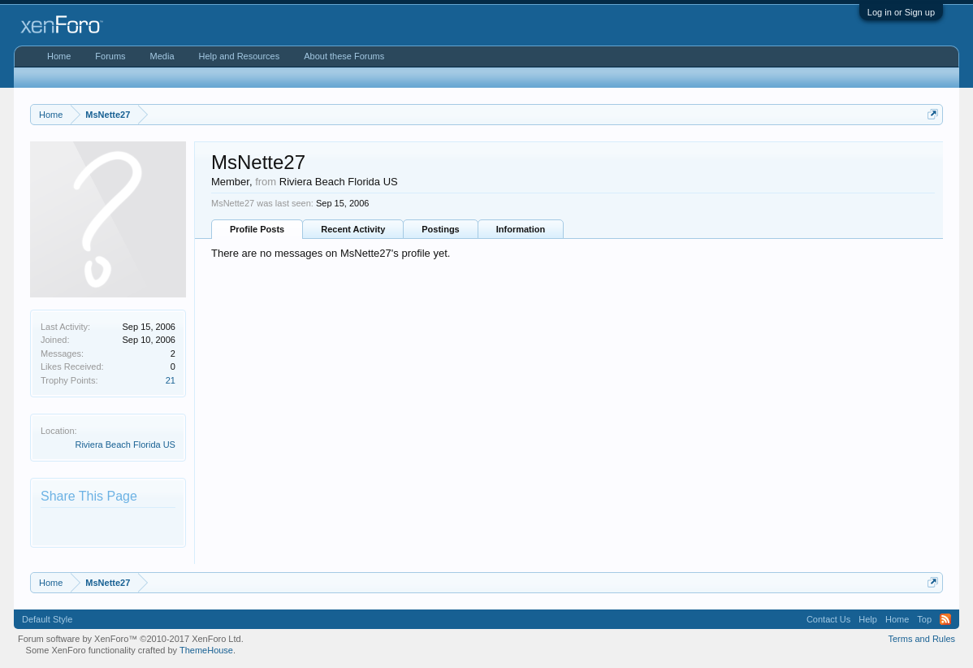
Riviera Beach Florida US (125, 444)
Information (521, 229)
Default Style (47, 619)
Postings (440, 229)
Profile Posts (257, 229)
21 (170, 380)
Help (867, 619)
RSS (945, 619)
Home (59, 56)
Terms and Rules (921, 639)
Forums (110, 56)
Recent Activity (353, 229)
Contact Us (828, 619)
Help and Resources (239, 56)
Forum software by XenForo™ (131, 639)
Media (162, 56)
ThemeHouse (206, 650)
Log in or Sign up (901, 12)
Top (924, 619)
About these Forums (344, 56)
